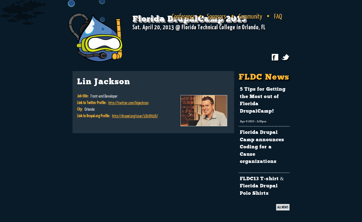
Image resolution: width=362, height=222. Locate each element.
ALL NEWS (282, 207)
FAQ (278, 16)
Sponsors (216, 16)
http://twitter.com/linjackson (128, 102)
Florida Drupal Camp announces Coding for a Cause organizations (262, 147)
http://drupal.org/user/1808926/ (135, 115)
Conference (183, 16)
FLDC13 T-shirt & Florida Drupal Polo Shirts (262, 186)
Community (250, 16)
